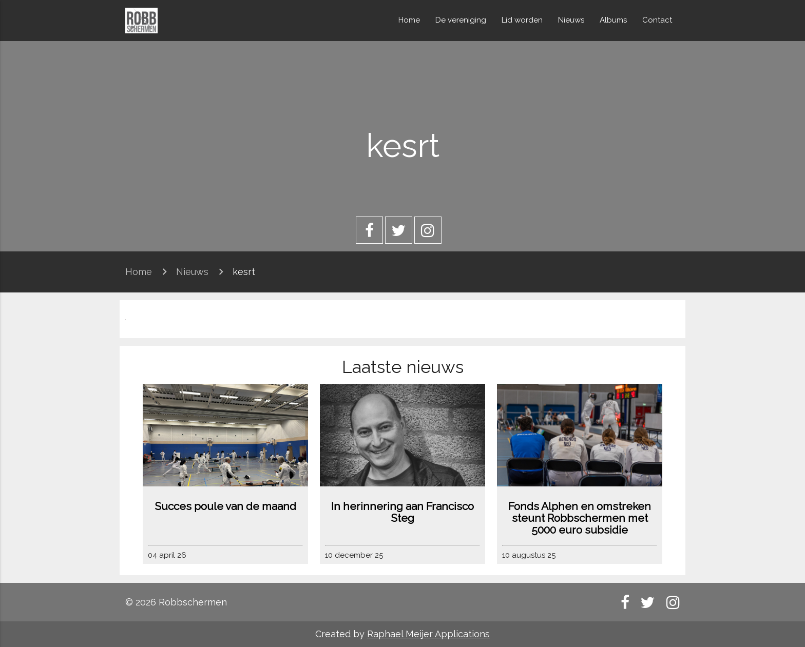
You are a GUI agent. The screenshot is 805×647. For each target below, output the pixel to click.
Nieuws (571, 20)
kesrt (244, 271)
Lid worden (522, 20)
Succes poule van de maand (225, 506)
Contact (657, 20)
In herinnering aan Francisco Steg (402, 512)
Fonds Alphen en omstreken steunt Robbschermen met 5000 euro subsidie (579, 518)
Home (409, 20)
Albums (613, 20)
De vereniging (460, 20)
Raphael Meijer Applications (428, 634)
